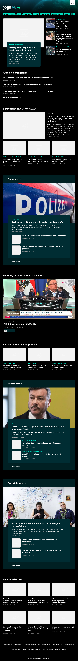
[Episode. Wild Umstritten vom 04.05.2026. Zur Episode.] (39, 303)
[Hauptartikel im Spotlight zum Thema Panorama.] (14, 179)
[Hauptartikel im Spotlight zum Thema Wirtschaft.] (15, 383)
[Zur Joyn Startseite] (72, 2)
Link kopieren (9, 331)
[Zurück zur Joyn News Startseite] (12, 8)
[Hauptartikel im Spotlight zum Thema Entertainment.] (17, 483)
